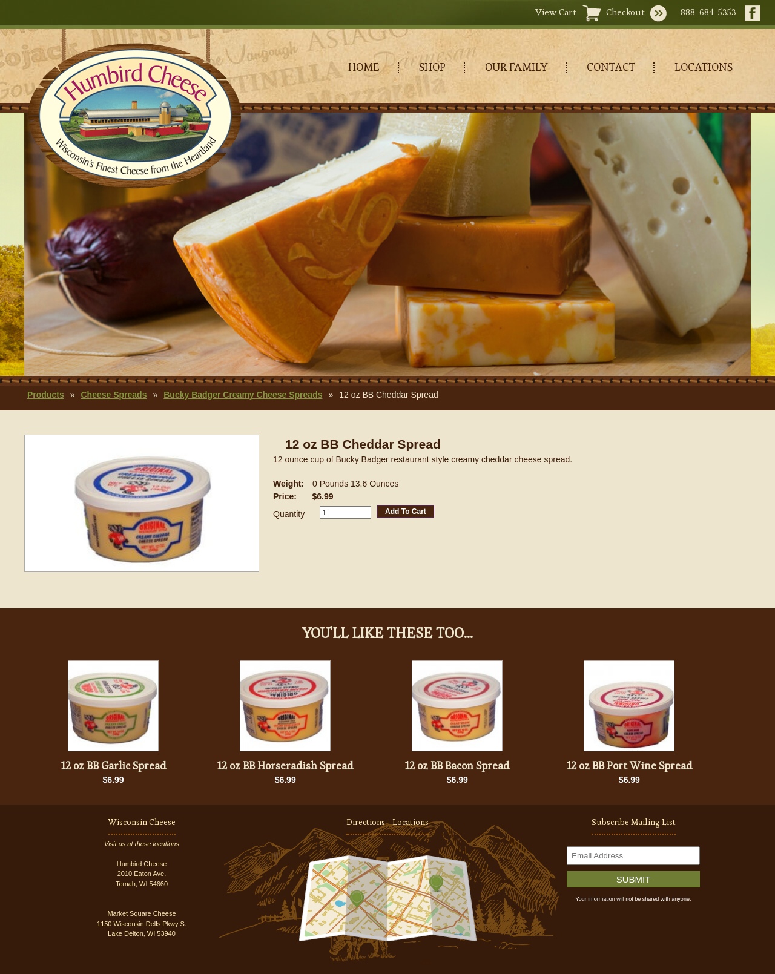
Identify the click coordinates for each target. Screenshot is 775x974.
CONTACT (611, 67)
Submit (633, 879)
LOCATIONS (703, 67)
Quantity (289, 514)
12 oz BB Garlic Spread (113, 765)
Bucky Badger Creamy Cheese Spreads (242, 395)
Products (45, 395)
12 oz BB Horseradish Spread (285, 765)
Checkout (625, 12)
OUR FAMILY (516, 67)
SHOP (432, 67)
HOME (364, 67)
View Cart (555, 12)
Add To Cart (405, 511)
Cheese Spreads (114, 395)
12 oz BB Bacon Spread (457, 765)
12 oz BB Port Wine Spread (629, 765)
